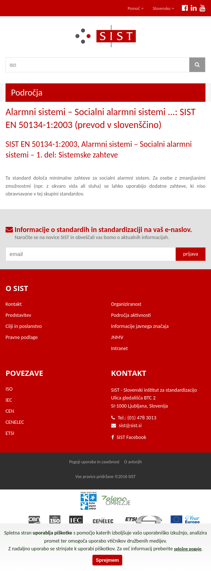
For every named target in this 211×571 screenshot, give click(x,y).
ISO (9, 389)
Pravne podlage (22, 337)
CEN (10, 411)
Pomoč (136, 8)
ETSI (10, 433)
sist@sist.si (130, 425)
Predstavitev (18, 315)
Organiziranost (126, 304)
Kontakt (14, 304)
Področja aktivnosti (131, 315)
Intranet (119, 348)
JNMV (117, 337)
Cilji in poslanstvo (24, 326)
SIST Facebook (129, 437)
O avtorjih (133, 461)
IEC (9, 400)
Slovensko (164, 8)
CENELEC (15, 422)
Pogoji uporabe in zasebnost (94, 461)
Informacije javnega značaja (140, 326)
